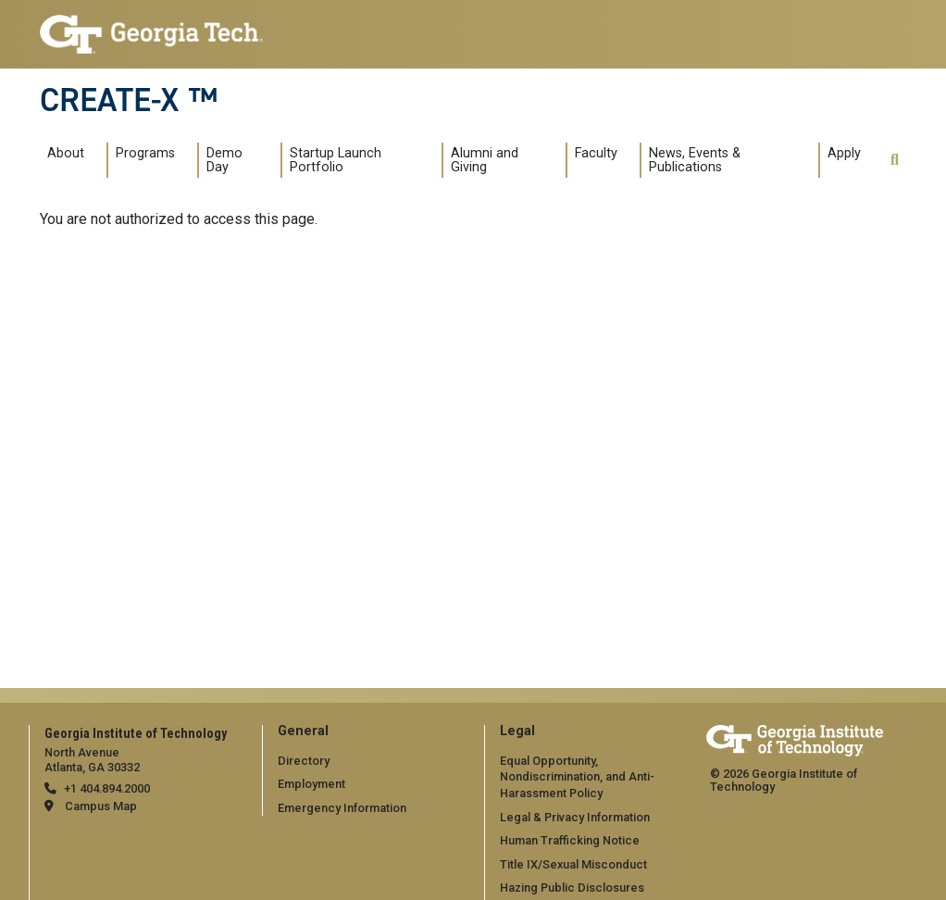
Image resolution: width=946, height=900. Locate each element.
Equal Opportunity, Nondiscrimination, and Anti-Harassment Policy (577, 777)
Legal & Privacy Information (575, 817)
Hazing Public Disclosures (572, 887)
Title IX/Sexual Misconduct (573, 864)
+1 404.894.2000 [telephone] (107, 788)
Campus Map (101, 806)
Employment (311, 784)
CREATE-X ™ (129, 100)
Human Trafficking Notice (570, 840)
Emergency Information (342, 808)
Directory (304, 761)
